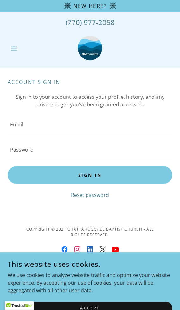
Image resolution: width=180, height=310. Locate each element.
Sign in (90, 175)
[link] (90, 48)
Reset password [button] (90, 195)
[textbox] (90, 124)
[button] (20, 48)
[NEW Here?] (90, 6)
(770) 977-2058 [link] (90, 22)
